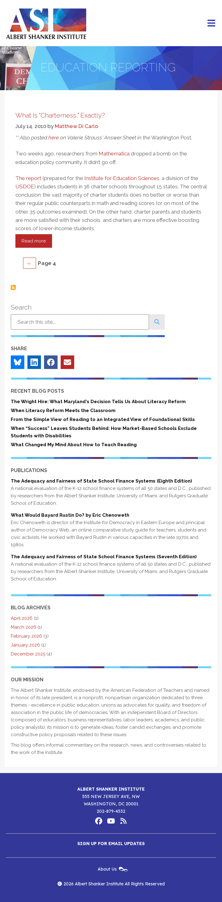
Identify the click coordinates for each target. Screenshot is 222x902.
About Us (107, 869)
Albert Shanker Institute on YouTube (111, 821)
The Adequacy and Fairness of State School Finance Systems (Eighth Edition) (101, 481)
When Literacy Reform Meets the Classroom (63, 410)
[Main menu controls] (211, 23)
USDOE (24, 186)
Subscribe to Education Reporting (13, 287)
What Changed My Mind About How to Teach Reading (74, 444)
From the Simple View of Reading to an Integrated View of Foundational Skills (103, 419)
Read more (37, 242)
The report (28, 178)
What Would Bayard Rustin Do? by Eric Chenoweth (70, 515)
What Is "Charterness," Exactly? (60, 115)
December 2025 (28, 654)
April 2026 (22, 618)
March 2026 (23, 627)
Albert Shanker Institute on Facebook (99, 821)
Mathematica (114, 153)
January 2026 (25, 645)
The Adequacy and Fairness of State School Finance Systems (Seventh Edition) (104, 556)
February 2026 (26, 636)
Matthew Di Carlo (76, 126)
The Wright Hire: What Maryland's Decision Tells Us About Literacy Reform (98, 401)
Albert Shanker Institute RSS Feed (123, 821)
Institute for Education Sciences (121, 178)
